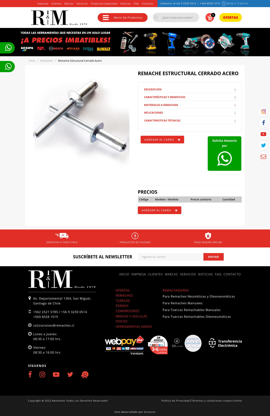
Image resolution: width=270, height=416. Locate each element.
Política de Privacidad (175, 400)
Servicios (82, 3)
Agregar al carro (162, 139)
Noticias (126, 3)
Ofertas (230, 17)
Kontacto (149, 412)
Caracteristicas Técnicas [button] (190, 120)
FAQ (136, 3)
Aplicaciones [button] (190, 112)
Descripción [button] (190, 89)
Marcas (69, 3)
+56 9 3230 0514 (186, 3)
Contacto (147, 3)
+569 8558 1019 (210, 3)
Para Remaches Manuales (183, 303)
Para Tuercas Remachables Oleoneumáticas (197, 317)
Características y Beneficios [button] (190, 97)
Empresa (43, 3)
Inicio (124, 274)
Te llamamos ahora (8, 47)
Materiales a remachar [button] (190, 104)
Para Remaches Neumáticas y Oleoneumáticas (199, 296)
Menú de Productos (122, 17)
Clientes (56, 3)
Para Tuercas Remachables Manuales (192, 310)
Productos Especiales (104, 3)
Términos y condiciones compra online (216, 400)
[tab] (190, 89)
